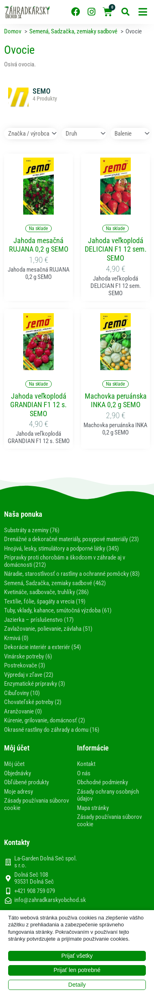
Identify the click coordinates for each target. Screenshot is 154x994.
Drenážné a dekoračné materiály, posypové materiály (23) (71, 539)
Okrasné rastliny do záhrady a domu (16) (51, 729)
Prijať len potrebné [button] (77, 970)
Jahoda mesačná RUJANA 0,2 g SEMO (38, 245)
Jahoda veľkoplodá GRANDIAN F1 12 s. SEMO (38, 405)
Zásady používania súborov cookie (36, 804)
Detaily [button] (77, 984)
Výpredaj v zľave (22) (28, 674)
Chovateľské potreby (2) (33, 702)
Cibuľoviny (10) (22, 693)
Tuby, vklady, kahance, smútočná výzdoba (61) (58, 610)
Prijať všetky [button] (77, 955)
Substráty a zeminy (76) (31, 530)
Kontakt (86, 764)
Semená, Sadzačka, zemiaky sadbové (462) (55, 583)
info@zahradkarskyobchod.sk (50, 900)
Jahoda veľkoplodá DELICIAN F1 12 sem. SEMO (116, 249)
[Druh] (84, 133)
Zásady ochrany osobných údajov (108, 795)
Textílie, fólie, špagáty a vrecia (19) (45, 601)
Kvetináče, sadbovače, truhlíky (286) (46, 592)
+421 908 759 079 (34, 891)
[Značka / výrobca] (30, 133)
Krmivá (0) (16, 638)
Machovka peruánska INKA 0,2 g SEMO (116, 400)
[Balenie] (130, 133)
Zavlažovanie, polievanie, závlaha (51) (48, 628)
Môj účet (14, 764)
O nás (83, 773)
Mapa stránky (93, 808)
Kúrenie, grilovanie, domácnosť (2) (44, 720)
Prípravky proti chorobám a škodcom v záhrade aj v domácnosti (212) (64, 561)
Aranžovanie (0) (23, 711)
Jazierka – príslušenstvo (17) (39, 619)
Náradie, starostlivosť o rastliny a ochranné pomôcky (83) (72, 573)
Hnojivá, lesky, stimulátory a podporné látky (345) (61, 548)
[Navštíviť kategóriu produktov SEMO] (77, 99)
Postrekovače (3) (24, 665)
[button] (143, 12)
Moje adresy (18, 791)
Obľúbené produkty (26, 782)
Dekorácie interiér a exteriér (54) (42, 647)
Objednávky (17, 773)
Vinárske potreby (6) (28, 656)
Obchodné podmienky (102, 782)
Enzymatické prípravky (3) (34, 683)
